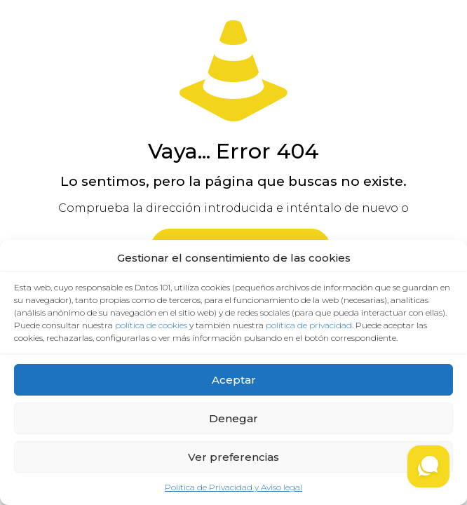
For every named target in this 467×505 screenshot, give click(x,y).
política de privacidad (309, 325)
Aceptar (234, 379)
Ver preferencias (233, 457)
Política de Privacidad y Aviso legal (233, 487)
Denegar (233, 418)
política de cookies (151, 325)
